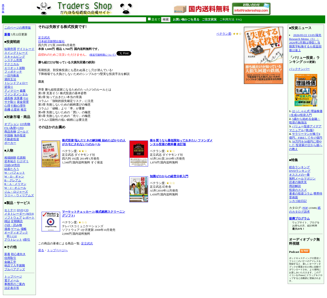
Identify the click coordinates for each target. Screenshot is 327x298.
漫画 (7, 229)
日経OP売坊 (12, 165)
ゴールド (23, 131)
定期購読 (17, 221)
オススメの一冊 (299, 174)
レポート (29, 217)
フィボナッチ (13, 71)
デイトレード (26, 49)
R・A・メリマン (15, 184)
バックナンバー (299, 69)
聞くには (12, 236)
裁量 (23, 90)
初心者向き (18, 254)
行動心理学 (18, 105)
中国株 (8, 135)
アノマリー (11, 90)
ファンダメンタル (16, 94)
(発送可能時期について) (102, 54)
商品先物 (10, 131)
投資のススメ (298, 190)
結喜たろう (11, 169)
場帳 (24, 229)
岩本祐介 (10, 161)
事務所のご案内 (14, 284)
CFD (21, 128)
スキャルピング (14, 56)
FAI (26, 98)
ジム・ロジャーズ (16, 191)
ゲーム (15, 229)
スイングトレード (16, 52)
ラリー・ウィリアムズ (19, 195)
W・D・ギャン (14, 176)
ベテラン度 (223, 33)
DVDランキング (299, 170)
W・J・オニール (15, 188)
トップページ (13, 276)
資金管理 (23, 101)
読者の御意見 (298, 182)
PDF (305, 207)
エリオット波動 (14, 68)
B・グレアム (12, 180)
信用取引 (10, 258)
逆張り (8, 87)
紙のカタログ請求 (305, 209)
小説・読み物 (13, 225)
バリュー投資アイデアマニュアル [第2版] (305, 128)
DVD (20, 210)
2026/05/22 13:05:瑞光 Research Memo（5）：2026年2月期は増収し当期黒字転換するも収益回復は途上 (305, 42)
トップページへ (57, 250)
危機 (7, 109)
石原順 (21, 157)
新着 (7, 34)
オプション (11, 124)
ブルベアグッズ (14, 269)
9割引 (26, 239)
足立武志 (44, 37)
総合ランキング (299, 167)
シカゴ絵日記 (298, 201)
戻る (41, 250)
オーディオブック (16, 232)
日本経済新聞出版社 (51, 41)
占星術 (15, 109)
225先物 (25, 124)
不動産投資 (11, 139)
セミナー (10, 210)
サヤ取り (10, 101)
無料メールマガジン (302, 178)
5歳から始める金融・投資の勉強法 (304, 120)
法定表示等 (11, 288)
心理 (7, 105)
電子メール (11, 280)
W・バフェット (14, 172)
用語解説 (295, 186)
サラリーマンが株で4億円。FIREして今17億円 (305, 135)
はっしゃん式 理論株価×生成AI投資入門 (305, 113)
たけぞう (23, 161)
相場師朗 (10, 157)
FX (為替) (10, 128)
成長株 (8, 98)
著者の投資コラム (301, 193)
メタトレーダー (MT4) (19, 213)
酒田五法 (10, 79)
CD (26, 210)
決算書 (18, 98)
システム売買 (13, 60)
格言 (24, 109)
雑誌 (7, 221)
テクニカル (11, 64)
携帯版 (3, 8)
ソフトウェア (13, 217)
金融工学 (10, 262)
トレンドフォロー (16, 83)
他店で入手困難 (14, 265)
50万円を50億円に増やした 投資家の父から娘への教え (305, 145)
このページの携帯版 (17, 27)
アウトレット (13, 239)
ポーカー (10, 143)
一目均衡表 (11, 75)
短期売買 (10, 49)
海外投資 (20, 135)
